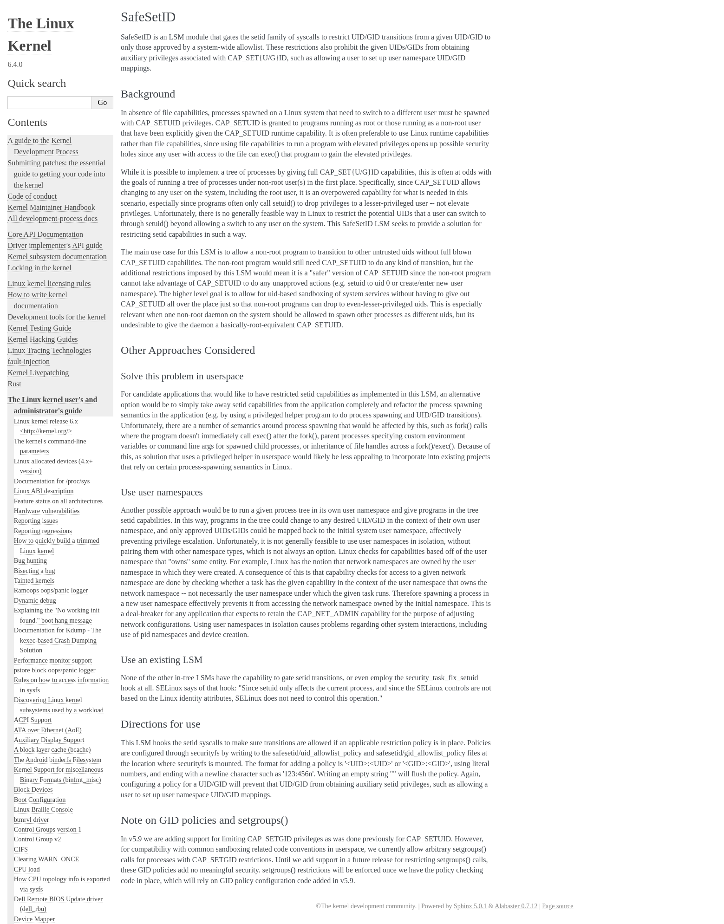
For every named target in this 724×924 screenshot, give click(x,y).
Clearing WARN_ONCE (46, 68)
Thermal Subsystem (40, 689)
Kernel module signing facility (54, 500)
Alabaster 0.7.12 (516, 906)
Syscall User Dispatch (43, 659)
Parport (23, 549)
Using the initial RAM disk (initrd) (60, 237)
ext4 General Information (47, 158)
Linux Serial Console (42, 639)
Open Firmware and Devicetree (54, 831)
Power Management (40, 569)
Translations (25, 878)
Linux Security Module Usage (56, 386)
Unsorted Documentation (44, 862)
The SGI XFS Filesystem (47, 749)
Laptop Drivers (34, 317)
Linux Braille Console (43, 18)
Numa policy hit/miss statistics (55, 540)
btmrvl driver (31, 29)
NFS (20, 178)
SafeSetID (33, 451)
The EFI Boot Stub (39, 148)
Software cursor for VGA (47, 729)
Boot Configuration (40, 9)
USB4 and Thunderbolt (45, 699)
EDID (22, 138)
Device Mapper (34, 128)
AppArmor (33, 396)
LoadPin (30, 405)
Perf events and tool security (52, 560)
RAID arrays (31, 460)
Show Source (27, 915)
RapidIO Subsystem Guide (49, 589)
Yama (27, 441)
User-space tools (32, 782)
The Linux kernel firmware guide (56, 820)
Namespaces (30, 530)
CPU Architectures (35, 847)
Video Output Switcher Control (55, 738)
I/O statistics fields (39, 247)
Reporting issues (32, 770)
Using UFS (29, 709)
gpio (20, 188)
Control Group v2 (37, 48)
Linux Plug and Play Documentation (62, 579)
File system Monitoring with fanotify (63, 168)
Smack (28, 423)
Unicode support (36, 719)
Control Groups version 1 (48, 38)
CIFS (21, 58)
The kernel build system (43, 759)
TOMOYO (33, 432)
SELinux (30, 414)
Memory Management (43, 490)
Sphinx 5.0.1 (470, 906)
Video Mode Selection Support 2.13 (61, 649)
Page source (557, 906)
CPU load (27, 78)
